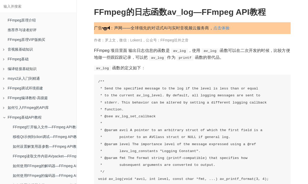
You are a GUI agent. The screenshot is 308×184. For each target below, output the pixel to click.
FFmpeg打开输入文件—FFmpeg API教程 (44, 127)
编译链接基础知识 (20, 69)
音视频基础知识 (18, 49)
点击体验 (221, 28)
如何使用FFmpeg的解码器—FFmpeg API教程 (44, 166)
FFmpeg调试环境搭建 (23, 88)
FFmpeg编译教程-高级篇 (25, 98)
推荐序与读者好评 (22, 30)
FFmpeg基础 (16, 59)
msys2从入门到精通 (21, 78)
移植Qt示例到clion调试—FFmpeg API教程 (44, 137)
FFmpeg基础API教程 (22, 117)
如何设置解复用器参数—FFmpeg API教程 (44, 146)
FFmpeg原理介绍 (22, 20)
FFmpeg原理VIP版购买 (26, 40)
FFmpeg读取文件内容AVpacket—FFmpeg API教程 (44, 156)
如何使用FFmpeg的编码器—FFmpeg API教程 (44, 176)
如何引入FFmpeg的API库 (26, 108)
